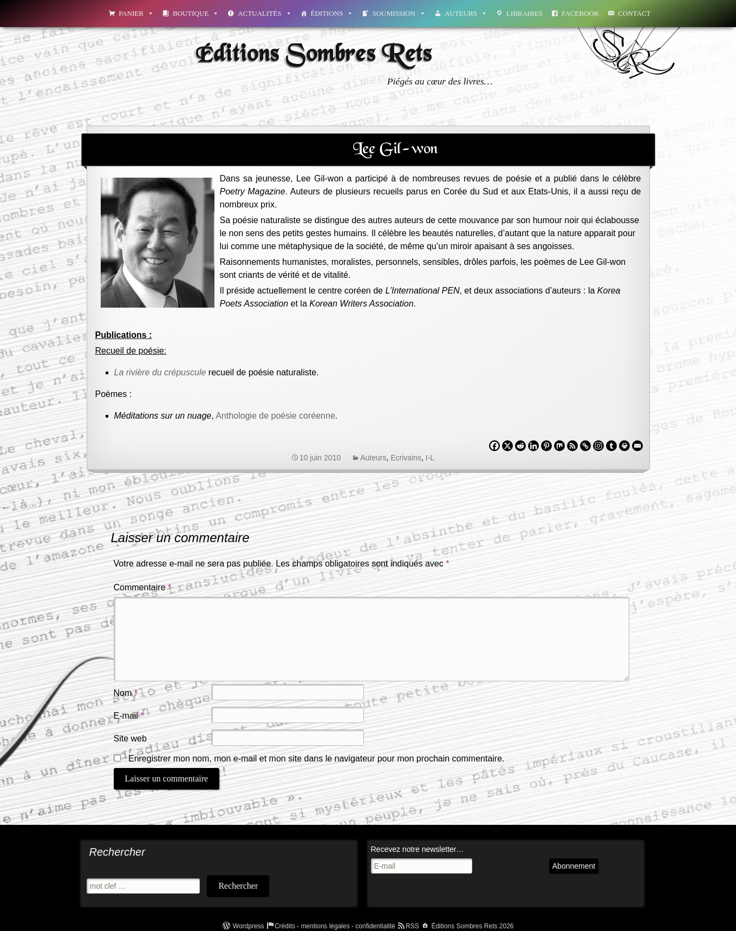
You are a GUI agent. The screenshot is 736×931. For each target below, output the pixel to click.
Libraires (524, 13)
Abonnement (573, 866)
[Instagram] (598, 445)
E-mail (129, 715)
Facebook (580, 13)
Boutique (196, 13)
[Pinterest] (546, 445)
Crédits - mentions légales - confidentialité (335, 926)
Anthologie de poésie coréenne (275, 415)
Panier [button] (136, 13)
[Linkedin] (533, 445)
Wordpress (248, 926)
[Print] (624, 445)
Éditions (332, 13)
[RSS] (572, 445)
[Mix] (559, 445)
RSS (412, 926)
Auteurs (466, 13)
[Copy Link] (585, 445)
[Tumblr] (611, 445)
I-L (430, 457)
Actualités (264, 13)
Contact (634, 13)
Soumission (398, 13)
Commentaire (143, 587)
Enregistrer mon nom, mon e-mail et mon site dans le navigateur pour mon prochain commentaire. (316, 758)
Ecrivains (405, 457)
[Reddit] (520, 445)
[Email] (637, 445)
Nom (126, 693)
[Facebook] (494, 445)
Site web (130, 738)
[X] (507, 445)
